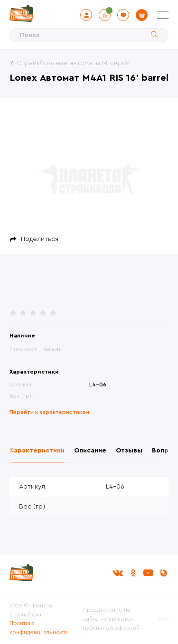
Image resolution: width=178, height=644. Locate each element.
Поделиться (39, 239)
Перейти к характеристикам (49, 412)
